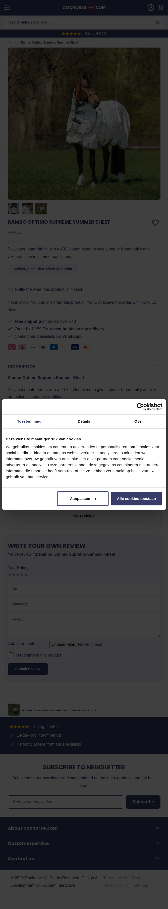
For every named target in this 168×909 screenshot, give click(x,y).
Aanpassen (83, 498)
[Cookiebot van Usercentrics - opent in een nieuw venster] (140, 406)
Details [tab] (84, 421)
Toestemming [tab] (29, 421)
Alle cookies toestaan (136, 498)
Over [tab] (138, 421)
